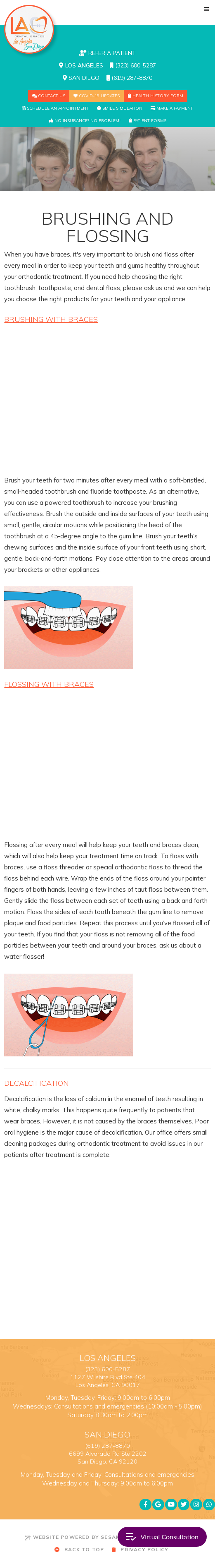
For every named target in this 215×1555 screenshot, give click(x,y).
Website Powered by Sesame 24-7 (84, 1538)
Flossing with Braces (49, 684)
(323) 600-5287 (133, 65)
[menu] (206, 9)
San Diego (81, 78)
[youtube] (171, 1505)
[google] (158, 1505)
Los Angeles (81, 65)
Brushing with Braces (51, 319)
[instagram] (196, 1505)
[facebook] (145, 1505)
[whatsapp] (209, 1505)
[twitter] (184, 1505)
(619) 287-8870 (129, 78)
